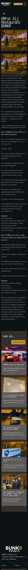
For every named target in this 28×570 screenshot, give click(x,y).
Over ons (3, 565)
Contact (17, 565)
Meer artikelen (18, 342)
